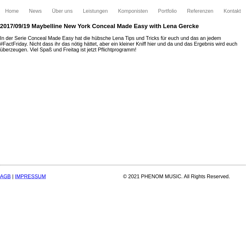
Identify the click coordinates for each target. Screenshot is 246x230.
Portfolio (167, 11)
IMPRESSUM (30, 176)
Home (12, 11)
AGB (5, 176)
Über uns (62, 11)
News (35, 11)
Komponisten (133, 11)
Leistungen (95, 11)
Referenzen (200, 11)
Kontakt (232, 11)
